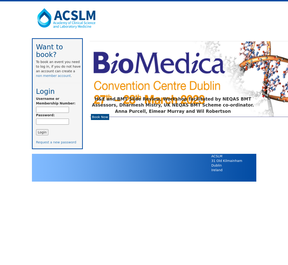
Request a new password (56, 142)
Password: (45, 115)
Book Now (100, 117)
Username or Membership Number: (56, 101)
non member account (53, 76)
